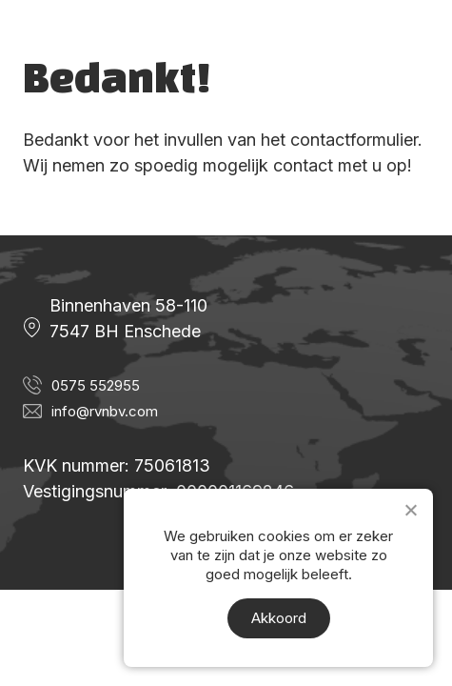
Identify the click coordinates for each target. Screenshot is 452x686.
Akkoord (278, 618)
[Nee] (410, 509)
